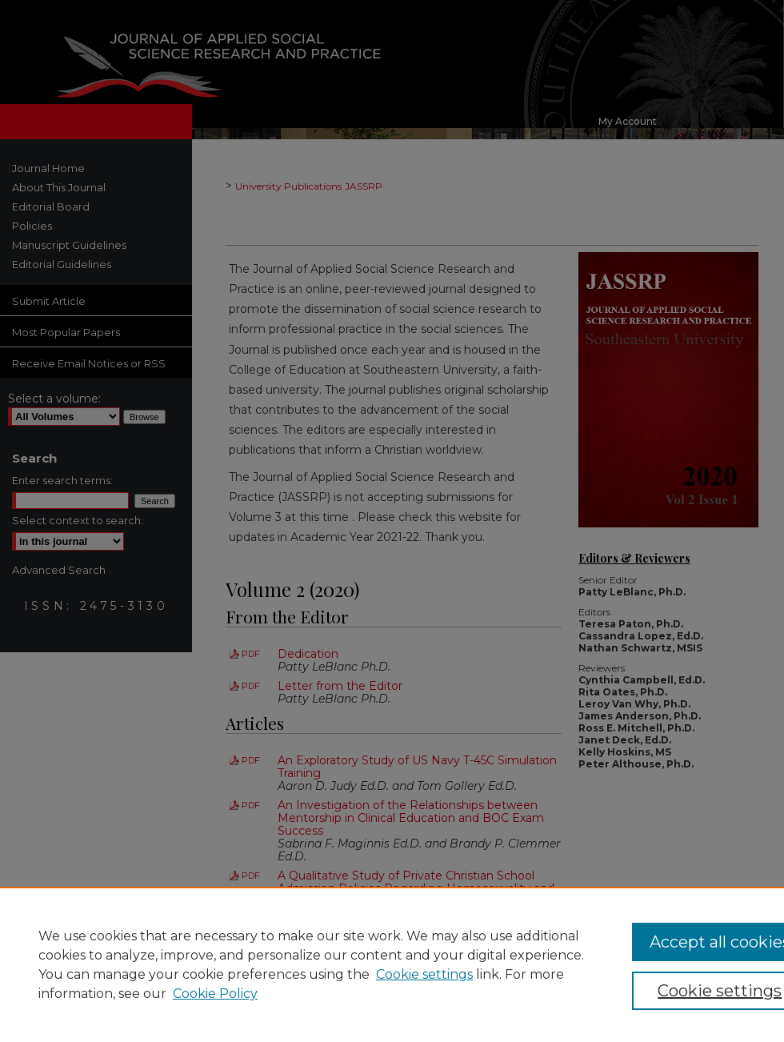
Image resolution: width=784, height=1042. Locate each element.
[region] (392, 964)
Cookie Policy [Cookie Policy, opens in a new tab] (215, 993)
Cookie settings (424, 974)
